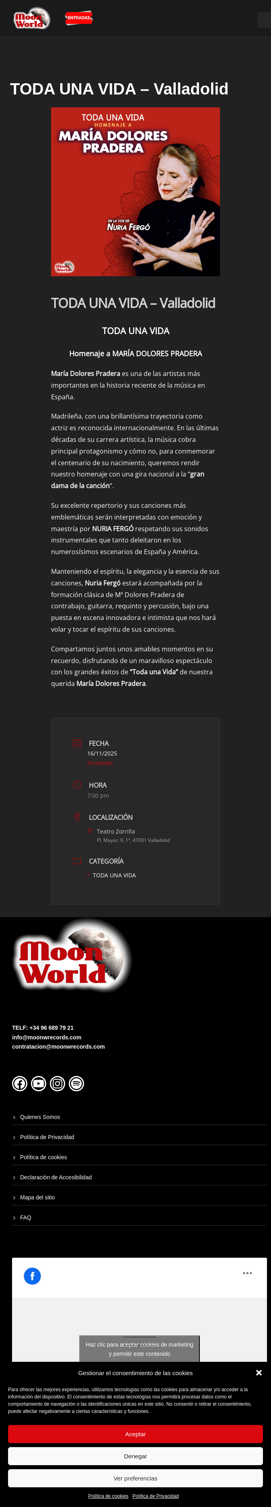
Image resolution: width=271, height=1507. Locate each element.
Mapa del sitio (37, 1197)
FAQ (25, 1217)
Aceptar (135, 1434)
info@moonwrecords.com (46, 1037)
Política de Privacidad (155, 1496)
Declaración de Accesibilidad (56, 1177)
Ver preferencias (135, 1478)
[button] (259, 1373)
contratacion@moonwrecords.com (58, 1046)
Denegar (135, 1456)
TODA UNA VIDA (111, 875)
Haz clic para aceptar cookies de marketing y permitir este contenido (139, 1349)
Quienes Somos (40, 1117)
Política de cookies (108, 1496)
